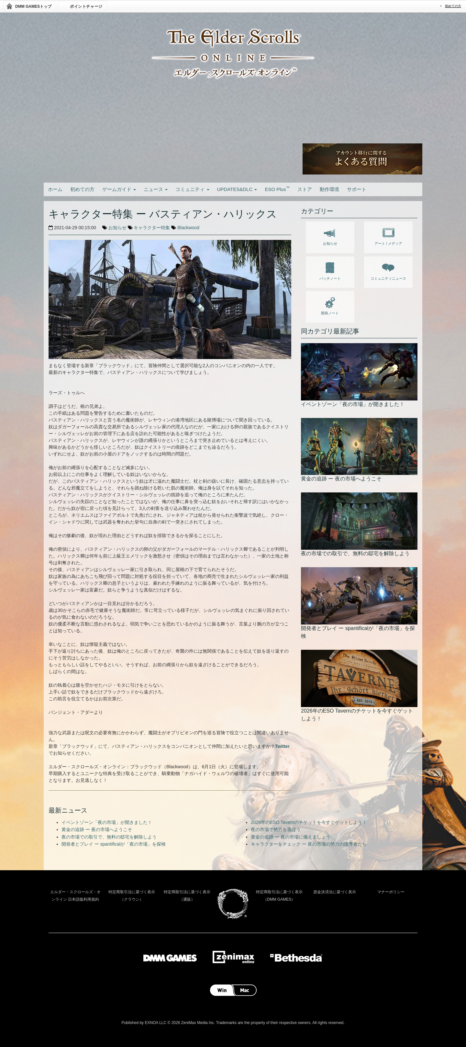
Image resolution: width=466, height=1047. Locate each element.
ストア (304, 189)
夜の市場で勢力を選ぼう (276, 829)
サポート (356, 189)
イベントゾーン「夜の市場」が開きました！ (106, 822)
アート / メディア (388, 235)
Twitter (282, 746)
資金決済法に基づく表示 (334, 892)
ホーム (55, 189)
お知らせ (117, 227)
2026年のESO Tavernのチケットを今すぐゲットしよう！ (309, 822)
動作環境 (329, 189)
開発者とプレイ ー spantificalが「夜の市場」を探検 (113, 844)
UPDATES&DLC (237, 189)
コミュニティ (192, 189)
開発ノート (330, 304)
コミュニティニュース (388, 270)
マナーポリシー (391, 892)
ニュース (156, 189)
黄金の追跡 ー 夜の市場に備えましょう (290, 836)
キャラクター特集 (152, 227)
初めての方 (453, 6)
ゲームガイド (119, 189)
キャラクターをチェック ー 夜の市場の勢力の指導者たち (309, 844)
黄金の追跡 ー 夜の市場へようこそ (96, 829)
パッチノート (330, 270)
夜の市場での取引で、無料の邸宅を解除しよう (109, 836)
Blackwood (188, 227)
